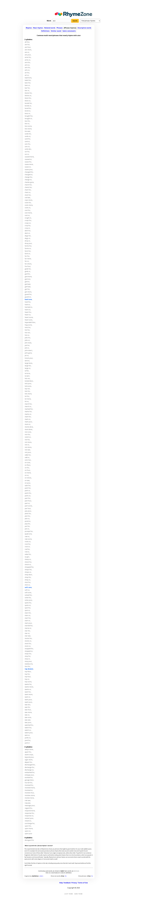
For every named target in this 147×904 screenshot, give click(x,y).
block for (28, 98)
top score (28, 682)
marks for (28, 411)
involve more (29, 798)
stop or (27, 659)
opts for (27, 485)
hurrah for (28, 783)
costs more (29, 205)
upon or (27, 831)
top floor (28, 672)
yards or (28, 738)
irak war (27, 800)
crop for (27, 226)
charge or (28, 180)
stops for (28, 654)
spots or (28, 605)
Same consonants (69, 31)
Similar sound (56, 31)
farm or (27, 254)
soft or (27, 590)
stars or (27, 615)
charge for (28, 177)
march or (28, 406)
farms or (28, 248)
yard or (27, 743)
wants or (28, 689)
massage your (30, 805)
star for (27, 631)
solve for (28, 598)
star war (28, 636)
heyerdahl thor (30, 322)
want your (28, 700)
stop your (28, 661)
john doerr (28, 350)
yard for (27, 740)
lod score (28, 386)
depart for (28, 762)
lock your (28, 383)
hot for (27, 330)
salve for (28, 554)
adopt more (29, 749)
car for (27, 152)
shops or (28, 572)
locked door (29, 381)
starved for (29, 626)
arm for (27, 62)
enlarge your (29, 775)
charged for (29, 172)
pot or (27, 529)
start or (27, 621)
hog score (28, 325)
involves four (29, 793)
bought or (28, 118)
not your (28, 452)
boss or (27, 113)
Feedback (67, 883)
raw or (27, 536)
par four (28, 508)
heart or (28, 315)
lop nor (27, 389)
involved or (29, 790)
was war (27, 720)
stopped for (29, 649)
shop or (27, 580)
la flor (27, 371)
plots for (28, 513)
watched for (29, 725)
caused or (28, 159)
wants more (29, 687)
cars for (27, 144)
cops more (28, 200)
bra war (27, 131)
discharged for (30, 765)
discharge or (29, 770)
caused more (29, 157)
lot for (27, 396)
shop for (28, 577)
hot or (27, 335)
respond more (30, 811)
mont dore (28, 429)
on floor (27, 465)
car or (27, 154)
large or (27, 368)
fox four (27, 266)
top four (28, 677)
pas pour (28, 511)
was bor (27, 705)
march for (28, 404)
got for (27, 289)
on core (27, 462)
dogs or (27, 238)
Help (61, 883)
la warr (27, 376)
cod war (27, 197)
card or (27, 141)
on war (27, 480)
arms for (28, 57)
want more (28, 694)
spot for (27, 608)
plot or (27, 519)
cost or (27, 215)
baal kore (28, 78)
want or (27, 697)
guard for (28, 294)
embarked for (29, 772)
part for (27, 498)
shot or (27, 585)
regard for (28, 808)
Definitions (45, 31)
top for (27, 674)
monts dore (29, 427)
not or (27, 445)
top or (27, 679)
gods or (27, 271)
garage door (29, 780)
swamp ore (29, 664)
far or (27, 261)
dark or (27, 233)
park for (28, 488)
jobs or (27, 340)
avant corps (29, 755)
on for (27, 468)
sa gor (27, 557)
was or (27, 715)
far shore (28, 264)
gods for (28, 269)
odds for (28, 455)
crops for (28, 220)
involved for (29, 785)
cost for (27, 210)
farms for (28, 246)
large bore (28, 363)
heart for (28, 312)
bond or (27, 111)
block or (27, 101)
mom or (27, 424)
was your (28, 722)
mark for (28, 417)
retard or (28, 821)
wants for (28, 684)
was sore (28, 717)
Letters (41, 876)
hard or (27, 305)
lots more (28, 394)
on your (27, 483)
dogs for (28, 236)
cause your (28, 169)
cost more (28, 213)
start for (28, 618)
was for (27, 707)
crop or (27, 228)
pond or (27, 521)
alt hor (27, 42)
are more (28, 50)
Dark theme (78, 894)
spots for (28, 603)
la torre (27, 373)
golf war (28, 287)
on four (27, 470)
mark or (27, 419)
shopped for (29, 567)
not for (27, 440)
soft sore (28, 592)
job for (27, 345)
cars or (27, 146)
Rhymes (29, 28)
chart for (28, 190)
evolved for (29, 777)
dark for (27, 231)
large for (28, 366)
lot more (28, 399)
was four (28, 710)
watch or (28, 730)
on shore (28, 478)
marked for (29, 409)
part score (28, 506)
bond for (28, 108)
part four (28, 501)
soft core (28, 587)
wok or (27, 735)
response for (29, 813)
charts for (28, 187)
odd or (27, 457)
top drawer (29, 669)
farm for (28, 251)
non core (28, 432)
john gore (28, 353)
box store (28, 129)
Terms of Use (83, 883)
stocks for (28, 638)
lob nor (27, 378)
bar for (27, 88)
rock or (27, 547)
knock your (29, 358)
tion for (27, 666)
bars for (27, 83)
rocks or (28, 541)
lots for (27, 391)
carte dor (28, 149)
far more (28, 259)
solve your (28, 600)
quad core (28, 534)
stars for (28, 613)
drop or (27, 241)
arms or (27, 60)
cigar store (28, 760)
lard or (27, 361)
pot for (27, 526)
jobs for (27, 338)
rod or (27, 552)
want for (28, 692)
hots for (27, 327)
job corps (28, 343)
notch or (28, 437)
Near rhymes (38, 28)
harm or (27, 310)
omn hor (28, 460)
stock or (27, 646)
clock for (28, 195)
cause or (28, 167)
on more (28, 473)
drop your (28, 243)
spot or (27, 610)
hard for (28, 302)
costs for (28, 203)
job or (27, 348)
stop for (27, 656)
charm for (28, 185)
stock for (28, 643)
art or (27, 75)
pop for (27, 524)
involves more (30, 795)
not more (28, 442)
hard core (28, 299)
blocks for (28, 93)
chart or (27, 192)
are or (27, 52)
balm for (28, 80)
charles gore (29, 182)
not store (28, 447)
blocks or (28, 95)
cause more (29, 164)
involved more (30, 788)
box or (27, 124)
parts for (28, 493)
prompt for (29, 531)
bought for (29, 116)
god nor (27, 279)
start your (28, 623)
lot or (27, 401)
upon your (28, 833)
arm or (27, 65)
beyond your (29, 757)
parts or (27, 496)
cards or (27, 136)
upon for (28, 826)
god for (27, 274)
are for (27, 44)
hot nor (27, 333)
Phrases (60, 28)
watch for (28, 728)
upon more (29, 828)
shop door (28, 575)
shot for (27, 582)
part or (27, 503)
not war (27, 450)
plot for (27, 516)
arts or (27, 70)
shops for (28, 570)
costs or (27, 208)
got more (28, 292)
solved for (28, 595)
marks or (28, 414)
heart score (29, 317)
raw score (28, 539)
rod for (27, 549)
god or (27, 282)
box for (27, 121)
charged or (28, 175)
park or (27, 490)
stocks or (28, 641)
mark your (28, 422)
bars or (27, 85)
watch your (29, 733)
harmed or (28, 307)
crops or (28, 223)
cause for (28, 162)
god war (27, 284)
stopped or (29, 651)
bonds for (28, 103)
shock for (28, 562)
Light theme (68, 894)
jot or (27, 355)
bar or (27, 90)
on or (27, 475)
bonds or (28, 106)
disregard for (29, 840)
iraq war (27, 803)
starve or (28, 628)
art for (27, 73)
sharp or (28, 559)
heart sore (28, 320)
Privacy (74, 883)
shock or (28, 564)
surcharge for (29, 823)
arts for (27, 67)
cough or (28, 218)
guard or (28, 297)
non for (27, 434)
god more (28, 276)
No (66, 876)
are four (28, 47)
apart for (28, 752)
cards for (28, 134)
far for (27, 256)
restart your (29, 818)
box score (28, 126)
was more (28, 712)
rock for (27, 544)
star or (27, 633)
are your (28, 55)
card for (27, 139)
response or (29, 816)
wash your (28, 702)
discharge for (29, 767)
